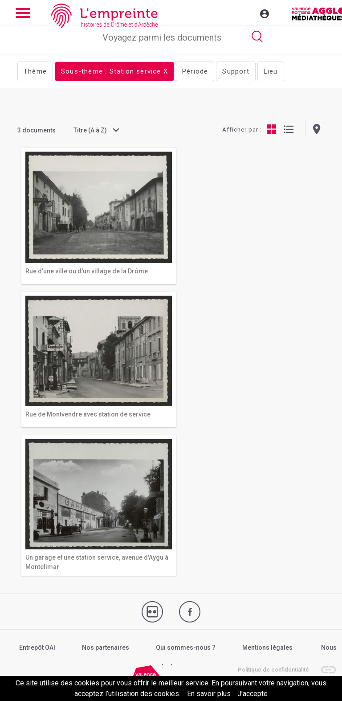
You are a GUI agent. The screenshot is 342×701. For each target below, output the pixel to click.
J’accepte (252, 693)
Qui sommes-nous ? (186, 647)
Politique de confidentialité (273, 669)
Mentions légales (267, 647)
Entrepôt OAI (37, 647)
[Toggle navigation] (245, 12)
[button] (324, 665)
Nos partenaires (105, 647)
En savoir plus (209, 693)
